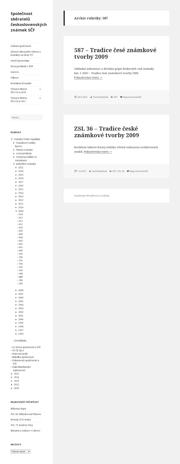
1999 (20, 322)
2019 (20, 174)
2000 (20, 319)
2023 (16, 380)
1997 (20, 330)
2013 (20, 196)
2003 (20, 308)
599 (21, 253)
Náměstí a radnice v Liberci (25, 430)
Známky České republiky (27, 139)
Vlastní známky (24, 149)
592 (21, 267)
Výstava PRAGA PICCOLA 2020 (19, 90)
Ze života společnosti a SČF (26, 347)
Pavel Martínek (100, 97)
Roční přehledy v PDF (22, 66)
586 (21, 280)
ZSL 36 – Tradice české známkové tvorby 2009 (106, 132)
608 (21, 234)
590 (21, 270)
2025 (16, 373)
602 (21, 244)
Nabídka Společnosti (23, 357)
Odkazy (15, 77)
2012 (20, 200)
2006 (20, 297)
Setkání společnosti (21, 46)
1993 (20, 333)
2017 (20, 182)
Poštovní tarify (20, 353)
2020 (20, 171)
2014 (20, 192)
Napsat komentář (132, 97)
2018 (20, 178)
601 (21, 247)
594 (21, 263)
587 (21, 276)
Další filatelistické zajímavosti (21, 368)
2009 (20, 211)
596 (21, 257)
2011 (20, 203)
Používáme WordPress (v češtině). (92, 195)
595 (21, 260)
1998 (20, 326)
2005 (20, 301)
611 (21, 224)
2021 (20, 167)
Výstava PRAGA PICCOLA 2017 (19, 99)
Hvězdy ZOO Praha (21, 419)
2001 (20, 315)
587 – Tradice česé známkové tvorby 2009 (115, 53)
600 (21, 250)
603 (21, 240)
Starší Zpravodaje (20, 60)
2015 (20, 189)
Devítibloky (20, 340)
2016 (20, 185)
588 (21, 273)
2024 (16, 377)
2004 (20, 304)
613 (21, 217)
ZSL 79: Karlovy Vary (22, 425)
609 (21, 230)
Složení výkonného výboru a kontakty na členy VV (26, 53)
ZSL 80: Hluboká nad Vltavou (26, 414)
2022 (16, 384)
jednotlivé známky (26, 163)
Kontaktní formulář (21, 83)
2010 (20, 207)
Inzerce (15, 72)
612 (21, 220)
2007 (20, 293)
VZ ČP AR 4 (18, 350)
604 (21, 237)
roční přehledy (24, 153)
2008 (20, 290)
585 (21, 283)
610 (21, 227)
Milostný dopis (18, 408)
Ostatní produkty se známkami (26, 158)
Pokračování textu (88, 77)
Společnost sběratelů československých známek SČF (29, 22)
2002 (20, 312)
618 (21, 214)
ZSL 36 (120, 171)
